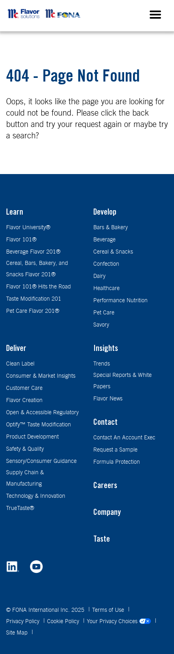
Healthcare (106, 288)
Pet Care (103, 313)
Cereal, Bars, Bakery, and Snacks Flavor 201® (37, 269)
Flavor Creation (24, 400)
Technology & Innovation (35, 496)
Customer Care (24, 388)
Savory (101, 325)
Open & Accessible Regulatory (42, 412)
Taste (101, 540)
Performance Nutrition (120, 300)
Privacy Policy (23, 621)
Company (107, 513)
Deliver (16, 349)
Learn (14, 213)
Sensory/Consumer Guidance (41, 461)
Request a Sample (115, 450)
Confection (106, 264)
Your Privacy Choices (120, 621)
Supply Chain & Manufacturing (25, 478)
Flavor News (107, 399)
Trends (101, 364)
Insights (105, 349)
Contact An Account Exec (124, 438)
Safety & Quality (25, 449)
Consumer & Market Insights (40, 376)
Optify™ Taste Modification (38, 425)
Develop (104, 213)
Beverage (104, 240)
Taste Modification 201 (33, 299)
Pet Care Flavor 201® (32, 311)
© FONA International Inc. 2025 (46, 610)
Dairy (99, 276)
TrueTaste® (20, 508)
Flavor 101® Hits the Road (38, 287)
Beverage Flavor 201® (33, 252)
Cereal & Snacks (113, 252)
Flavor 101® (21, 240)
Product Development (32, 437)
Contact (105, 423)
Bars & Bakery (110, 227)
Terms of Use (109, 610)
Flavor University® (28, 227)
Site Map (17, 633)
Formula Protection (116, 462)
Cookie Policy (64, 621)
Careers (105, 486)
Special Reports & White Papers (122, 380)
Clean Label (20, 364)
